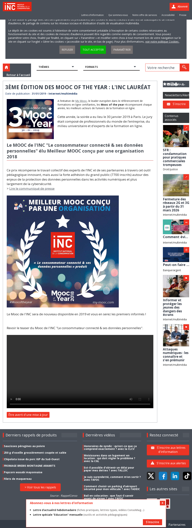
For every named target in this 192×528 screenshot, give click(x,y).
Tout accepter (93, 49)
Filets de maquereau (18, 479)
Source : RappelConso (63, 495)
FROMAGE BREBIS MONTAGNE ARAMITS (29, 465)
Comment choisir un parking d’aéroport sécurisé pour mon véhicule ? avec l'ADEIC (112, 487)
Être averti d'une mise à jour (28, 415)
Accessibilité (168, 15)
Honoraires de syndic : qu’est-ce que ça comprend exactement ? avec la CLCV (110, 447)
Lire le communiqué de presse (32, 188)
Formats (91, 67)
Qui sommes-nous (118, 15)
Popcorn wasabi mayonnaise (23, 472)
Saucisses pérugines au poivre (24, 446)
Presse (182, 15)
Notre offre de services (144, 15)
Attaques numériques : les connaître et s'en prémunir (175, 354)
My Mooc (81, 101)
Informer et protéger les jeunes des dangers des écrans (172, 307)
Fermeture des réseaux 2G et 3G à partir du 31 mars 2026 (176, 204)
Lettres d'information (92, 15)
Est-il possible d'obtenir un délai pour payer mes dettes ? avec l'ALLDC (109, 469)
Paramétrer (122, 49)
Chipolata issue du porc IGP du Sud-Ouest (32, 459)
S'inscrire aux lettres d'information (171, 450)
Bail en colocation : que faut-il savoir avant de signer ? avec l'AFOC (108, 497)
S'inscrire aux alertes (171, 463)
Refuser (67, 49)
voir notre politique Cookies (162, 41)
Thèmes (43, 67)
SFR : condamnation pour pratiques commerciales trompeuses (175, 157)
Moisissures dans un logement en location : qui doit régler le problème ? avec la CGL (109, 458)
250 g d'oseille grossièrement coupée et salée (35, 452)
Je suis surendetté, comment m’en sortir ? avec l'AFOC (112, 478)
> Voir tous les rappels (40, 487)
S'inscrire (179, 104)
